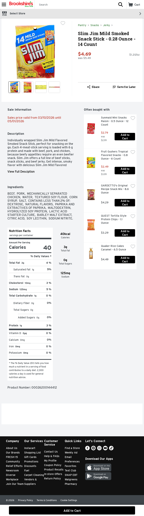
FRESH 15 (12, 457)
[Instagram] (99, 449)
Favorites (70, 465)
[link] (124, 87)
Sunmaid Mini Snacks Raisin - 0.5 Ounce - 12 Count (115, 121)
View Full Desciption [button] (21, 171)
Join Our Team (15, 483)
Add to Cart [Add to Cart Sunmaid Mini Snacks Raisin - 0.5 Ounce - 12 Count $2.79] (125, 136)
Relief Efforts (14, 465)
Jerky (106, 25)
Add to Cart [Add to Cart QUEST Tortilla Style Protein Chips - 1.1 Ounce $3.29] (125, 232)
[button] (121, 4)
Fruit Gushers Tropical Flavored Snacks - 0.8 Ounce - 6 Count (115, 155)
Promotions (31, 461)
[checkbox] (63, 23)
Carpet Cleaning (34, 474)
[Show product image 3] (41, 87)
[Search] (75, 4)
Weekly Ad (71, 452)
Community (13, 461)
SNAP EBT (71, 474)
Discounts (30, 465)
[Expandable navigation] (3, 4)
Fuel (26, 470)
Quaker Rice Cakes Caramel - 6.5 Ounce (113, 247)
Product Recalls (53, 469)
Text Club (70, 470)
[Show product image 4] (54, 87)
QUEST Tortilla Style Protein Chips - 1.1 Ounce (114, 219)
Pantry (82, 25)
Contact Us (51, 451)
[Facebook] (87, 449)
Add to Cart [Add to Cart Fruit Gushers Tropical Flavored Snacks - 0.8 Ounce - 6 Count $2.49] (125, 170)
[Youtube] (105, 449)
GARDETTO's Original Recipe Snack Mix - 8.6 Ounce (115, 189)
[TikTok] (111, 449)
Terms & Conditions (47, 500)
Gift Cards (30, 457)
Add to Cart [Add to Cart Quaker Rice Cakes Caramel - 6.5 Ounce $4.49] (125, 259)
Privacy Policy (25, 500)
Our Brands (13, 452)
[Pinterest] (93, 449)
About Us (11, 448)
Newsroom (12, 470)
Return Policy (52, 478)
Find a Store (72, 448)
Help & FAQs (51, 456)
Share (93, 87)
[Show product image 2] (27, 87)
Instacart (29, 448)
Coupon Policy (52, 465)
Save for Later (124, 87)
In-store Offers (53, 474)
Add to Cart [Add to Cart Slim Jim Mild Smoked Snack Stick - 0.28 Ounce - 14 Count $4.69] (72, 510)
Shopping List (32, 452)
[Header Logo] (20, 4)
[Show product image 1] (14, 87)
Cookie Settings (68, 500)
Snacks (94, 25)
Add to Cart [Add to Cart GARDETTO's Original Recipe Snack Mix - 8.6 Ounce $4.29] (125, 202)
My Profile (50, 460)
